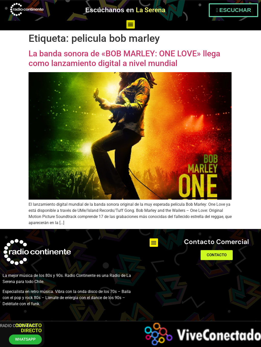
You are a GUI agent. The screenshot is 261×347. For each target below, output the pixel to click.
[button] (130, 24)
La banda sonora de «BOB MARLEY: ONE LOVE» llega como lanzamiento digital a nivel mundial (124, 58)
